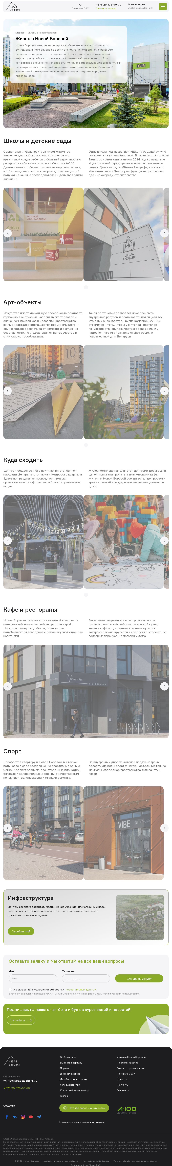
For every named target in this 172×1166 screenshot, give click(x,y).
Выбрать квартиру (71, 1062)
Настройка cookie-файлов (96, 1161)
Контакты (122, 1084)
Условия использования (125, 993)
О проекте (123, 1090)
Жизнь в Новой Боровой (131, 1057)
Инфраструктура (70, 1073)
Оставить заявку (139, 978)
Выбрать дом (68, 1057)
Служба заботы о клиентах (84, 1108)
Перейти (21, 931)
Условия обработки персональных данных (135, 1161)
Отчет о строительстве (131, 1068)
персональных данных (81, 989)
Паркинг (65, 1068)
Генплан (64, 1095)
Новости (122, 1079)
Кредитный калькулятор (74, 1090)
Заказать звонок (106, 8)
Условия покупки (70, 1084)
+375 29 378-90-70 (108, 4)
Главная (20, 32)
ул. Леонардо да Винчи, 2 (140, 8)
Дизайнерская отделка (74, 1079)
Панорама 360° (126, 1073)
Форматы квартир (127, 1062)
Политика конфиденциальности (90, 993)
